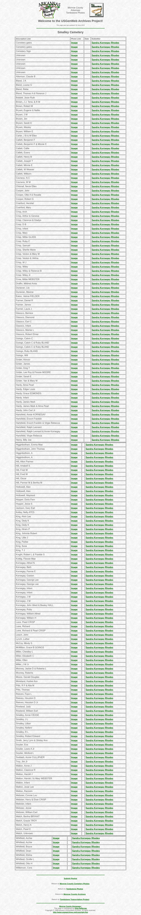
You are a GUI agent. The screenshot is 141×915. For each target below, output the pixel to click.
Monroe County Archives (75, 894)
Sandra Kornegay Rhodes (105, 43)
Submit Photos (70, 878)
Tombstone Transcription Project (74, 899)
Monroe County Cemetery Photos (75, 884)
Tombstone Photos (74, 889)
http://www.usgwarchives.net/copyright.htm (70, 912)
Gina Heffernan (81, 908)
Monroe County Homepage (70, 906)
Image (74, 43)
